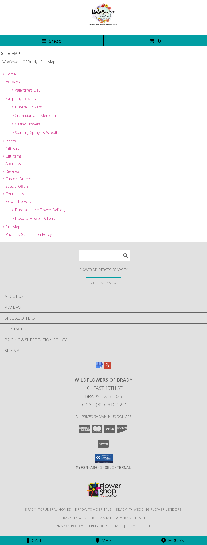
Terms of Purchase (105, 526)
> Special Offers (15, 186)
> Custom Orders (16, 178)
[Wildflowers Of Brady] (103, 28)
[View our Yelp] (107, 367)
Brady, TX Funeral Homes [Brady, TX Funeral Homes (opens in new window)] (48, 509)
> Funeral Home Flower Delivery (38, 209)
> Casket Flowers (26, 124)
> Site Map (11, 226)
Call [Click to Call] (34, 540)
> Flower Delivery (16, 201)
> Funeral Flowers (27, 107)
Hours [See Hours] (172, 540)
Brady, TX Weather (77, 518)
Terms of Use (139, 526)
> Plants (9, 141)
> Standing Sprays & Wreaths (36, 132)
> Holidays (11, 81)
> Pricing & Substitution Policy (27, 234)
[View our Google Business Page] (99, 367)
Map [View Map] (103, 540)
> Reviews (10, 171)
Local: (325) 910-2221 (103, 404)
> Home (9, 74)
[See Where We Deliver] (103, 282)
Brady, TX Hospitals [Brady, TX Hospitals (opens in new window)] (93, 509)
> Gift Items (12, 156)
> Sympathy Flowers (19, 98)
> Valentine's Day (26, 90)
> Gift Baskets (14, 148)
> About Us (11, 163)
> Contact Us (13, 193)
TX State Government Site (122, 518)
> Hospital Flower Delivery (33, 218)
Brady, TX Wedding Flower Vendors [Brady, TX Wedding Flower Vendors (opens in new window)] (149, 509)
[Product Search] (104, 255)
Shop (52, 41)
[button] (104, 458)
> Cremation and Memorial (34, 115)
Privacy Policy (69, 526)
